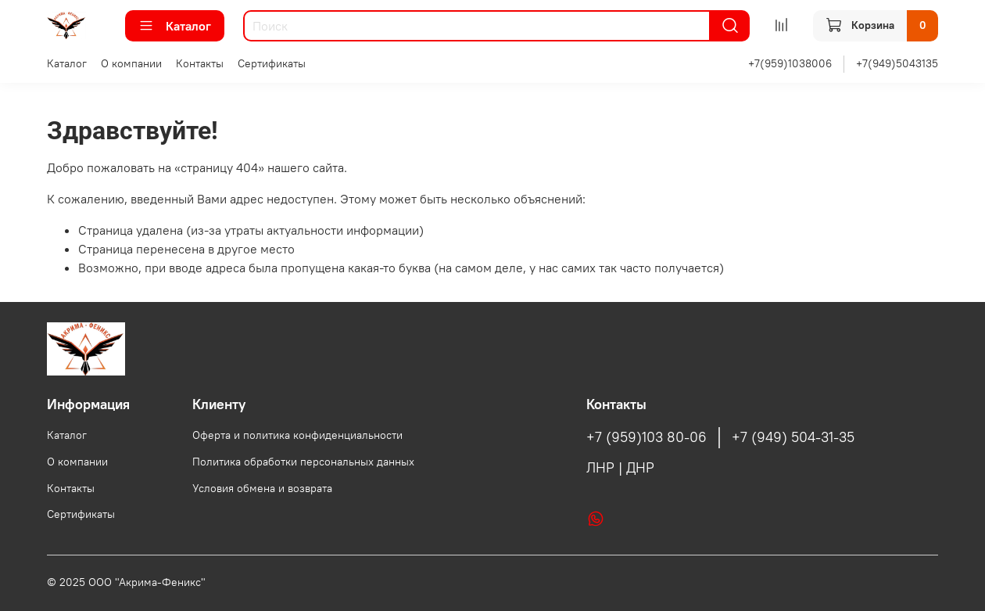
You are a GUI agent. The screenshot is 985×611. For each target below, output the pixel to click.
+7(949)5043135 (897, 63)
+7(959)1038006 (790, 63)
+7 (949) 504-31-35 (793, 437)
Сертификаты (272, 63)
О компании (131, 63)
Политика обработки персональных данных (303, 462)
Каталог (174, 26)
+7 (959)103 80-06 (646, 437)
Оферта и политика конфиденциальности (297, 435)
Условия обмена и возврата (262, 488)
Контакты (200, 63)
